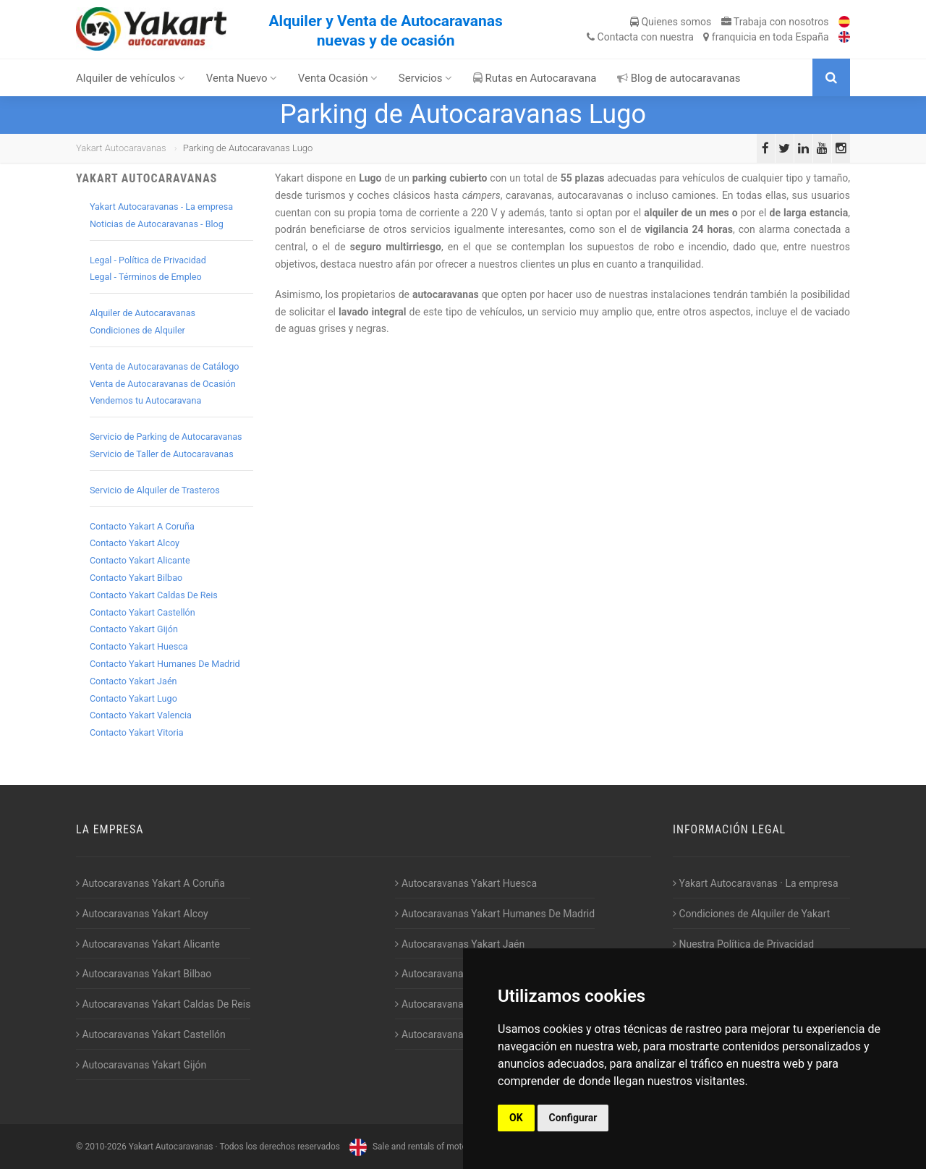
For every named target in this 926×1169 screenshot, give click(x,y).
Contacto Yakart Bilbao (136, 577)
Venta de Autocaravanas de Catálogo (164, 366)
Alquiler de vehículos (130, 78)
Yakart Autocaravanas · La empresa (755, 883)
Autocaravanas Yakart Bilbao (143, 973)
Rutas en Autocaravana (535, 78)
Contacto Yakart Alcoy (134, 542)
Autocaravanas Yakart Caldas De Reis (163, 1004)
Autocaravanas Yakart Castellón (151, 1034)
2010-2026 (105, 1147)
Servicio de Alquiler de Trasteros (155, 490)
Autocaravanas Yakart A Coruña (150, 883)
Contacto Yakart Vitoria (137, 732)
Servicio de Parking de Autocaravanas (166, 436)
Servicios (426, 78)
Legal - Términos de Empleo (146, 276)
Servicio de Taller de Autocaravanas (162, 454)
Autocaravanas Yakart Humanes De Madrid (495, 913)
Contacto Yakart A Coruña (142, 526)
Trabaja (775, 21)
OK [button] (516, 1117)
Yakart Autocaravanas (121, 148)
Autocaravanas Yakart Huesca (466, 883)
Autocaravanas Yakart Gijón (141, 1065)
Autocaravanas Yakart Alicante (148, 944)
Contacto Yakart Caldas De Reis (154, 595)
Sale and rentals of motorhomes (421, 1147)
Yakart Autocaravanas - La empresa (161, 206)
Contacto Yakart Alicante (140, 560)
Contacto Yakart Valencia (141, 715)
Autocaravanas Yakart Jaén (459, 944)
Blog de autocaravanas (679, 78)
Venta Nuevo (242, 78)
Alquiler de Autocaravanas (142, 312)
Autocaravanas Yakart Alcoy (142, 913)
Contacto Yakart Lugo (133, 698)
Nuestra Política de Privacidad (743, 944)
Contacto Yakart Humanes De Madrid (165, 663)
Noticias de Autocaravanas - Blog (157, 223)
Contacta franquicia (707, 37)
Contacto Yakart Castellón (142, 612)
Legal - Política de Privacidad (148, 260)
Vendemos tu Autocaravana (145, 400)
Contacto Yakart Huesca (139, 646)
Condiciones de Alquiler (137, 330)
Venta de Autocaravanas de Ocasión (163, 383)
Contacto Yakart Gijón (134, 629)
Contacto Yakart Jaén (133, 681)
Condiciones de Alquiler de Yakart (751, 913)
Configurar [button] (573, 1117)
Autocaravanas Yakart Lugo (459, 973)
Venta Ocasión (338, 78)
